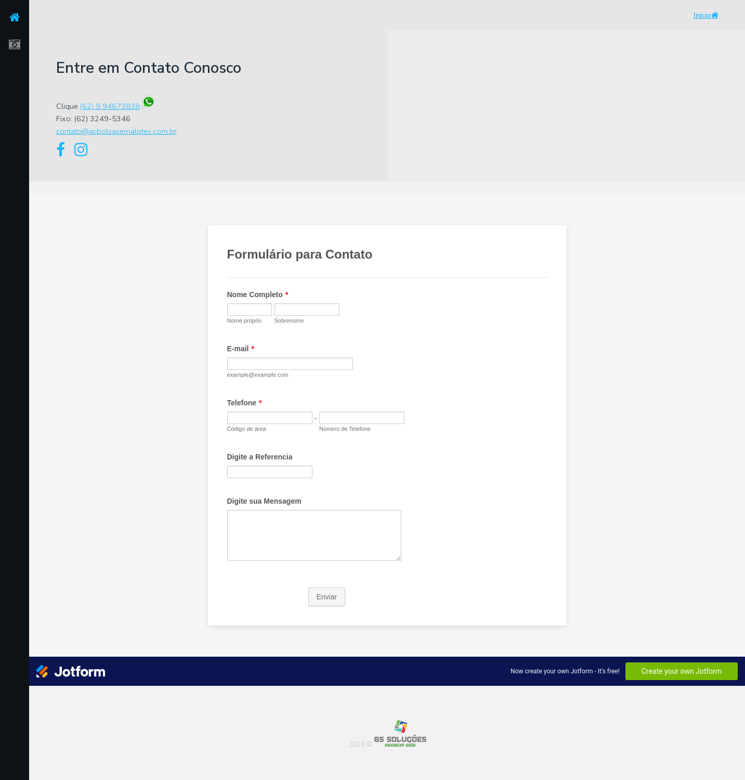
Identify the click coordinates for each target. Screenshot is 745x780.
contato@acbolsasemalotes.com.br (116, 131)
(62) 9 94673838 (110, 106)
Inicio (706, 15)
